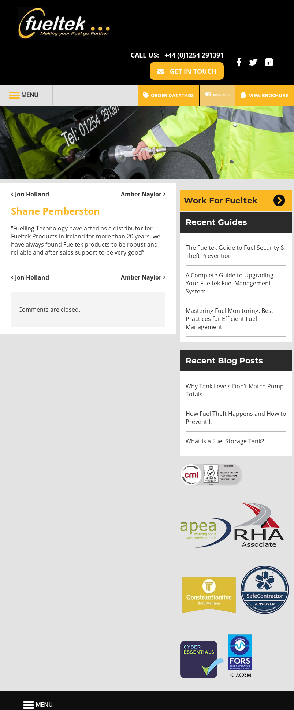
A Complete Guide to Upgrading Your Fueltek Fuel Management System (229, 242)
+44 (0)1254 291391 (194, 14)
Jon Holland (32, 153)
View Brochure (264, 54)
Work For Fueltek (221, 159)
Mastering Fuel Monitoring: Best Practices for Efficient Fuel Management (229, 278)
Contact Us (188, 683)
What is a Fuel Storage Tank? (225, 400)
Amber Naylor (141, 153)
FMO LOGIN (212, 54)
